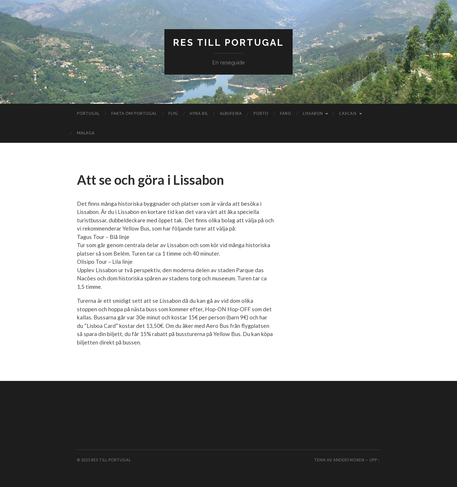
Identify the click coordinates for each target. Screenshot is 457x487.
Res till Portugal (228, 42)
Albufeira (231, 113)
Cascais (348, 113)
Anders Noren (348, 460)
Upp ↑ (375, 460)
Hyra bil (199, 113)
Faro (285, 113)
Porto (261, 113)
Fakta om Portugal (134, 113)
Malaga (86, 133)
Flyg (173, 113)
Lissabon (313, 113)
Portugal (88, 113)
